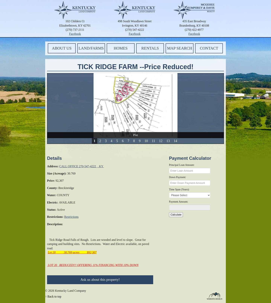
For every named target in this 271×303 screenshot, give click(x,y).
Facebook (75, 33)
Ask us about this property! (100, 280)
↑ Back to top (53, 296)
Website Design (214, 299)
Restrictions (71, 216)
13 (168, 141)
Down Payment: (177, 177)
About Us (62, 48)
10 (146, 141)
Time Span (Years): (179, 189)
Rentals (150, 48)
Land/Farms (91, 48)
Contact (209, 48)
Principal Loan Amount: (181, 165)
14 (175, 141)
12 (160, 141)
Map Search (179, 48)
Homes (121, 48)
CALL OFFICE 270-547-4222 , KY (81, 166)
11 (153, 141)
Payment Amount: (178, 201)
